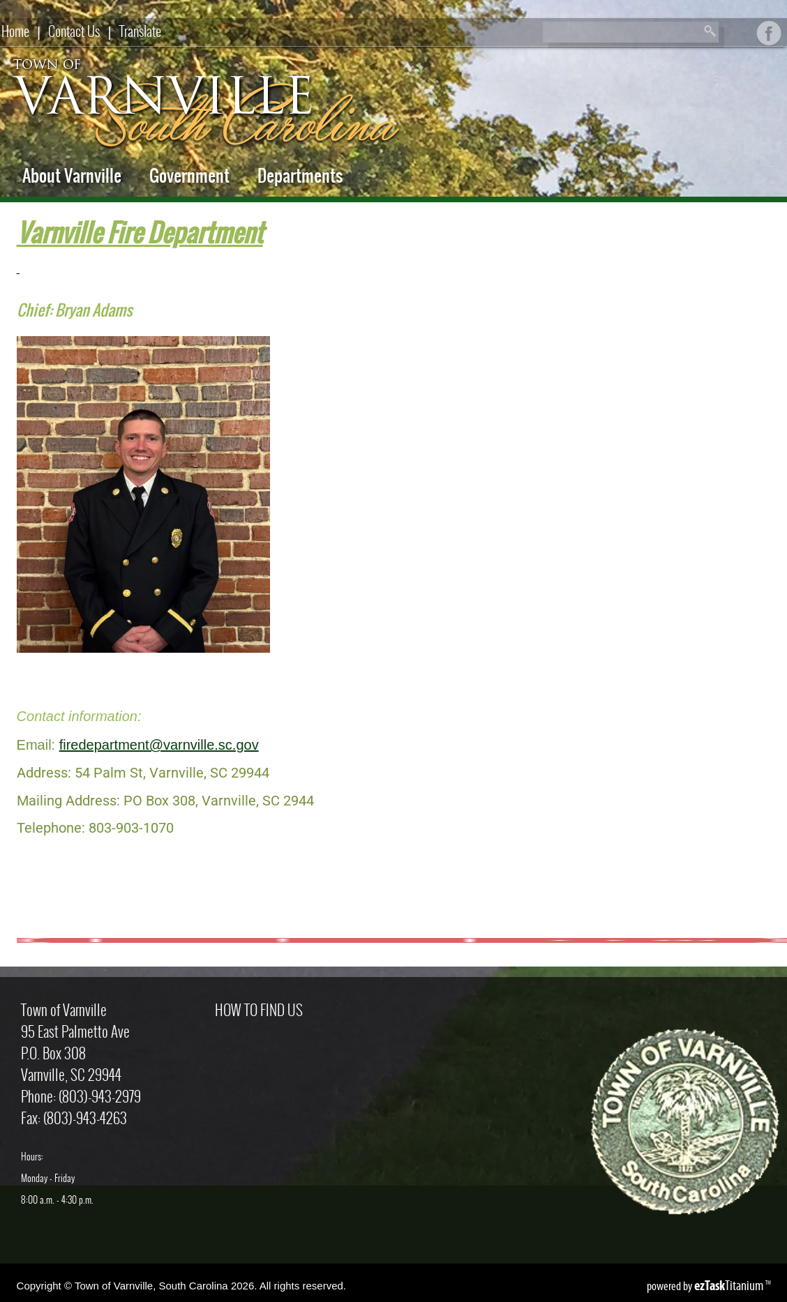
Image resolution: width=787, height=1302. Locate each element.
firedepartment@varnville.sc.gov (159, 744)
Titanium (729, 1285)
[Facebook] (769, 40)
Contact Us (74, 31)
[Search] (619, 32)
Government (189, 175)
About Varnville (71, 175)
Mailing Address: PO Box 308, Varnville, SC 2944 (165, 800)
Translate (140, 31)
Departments (300, 175)
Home (15, 31)
